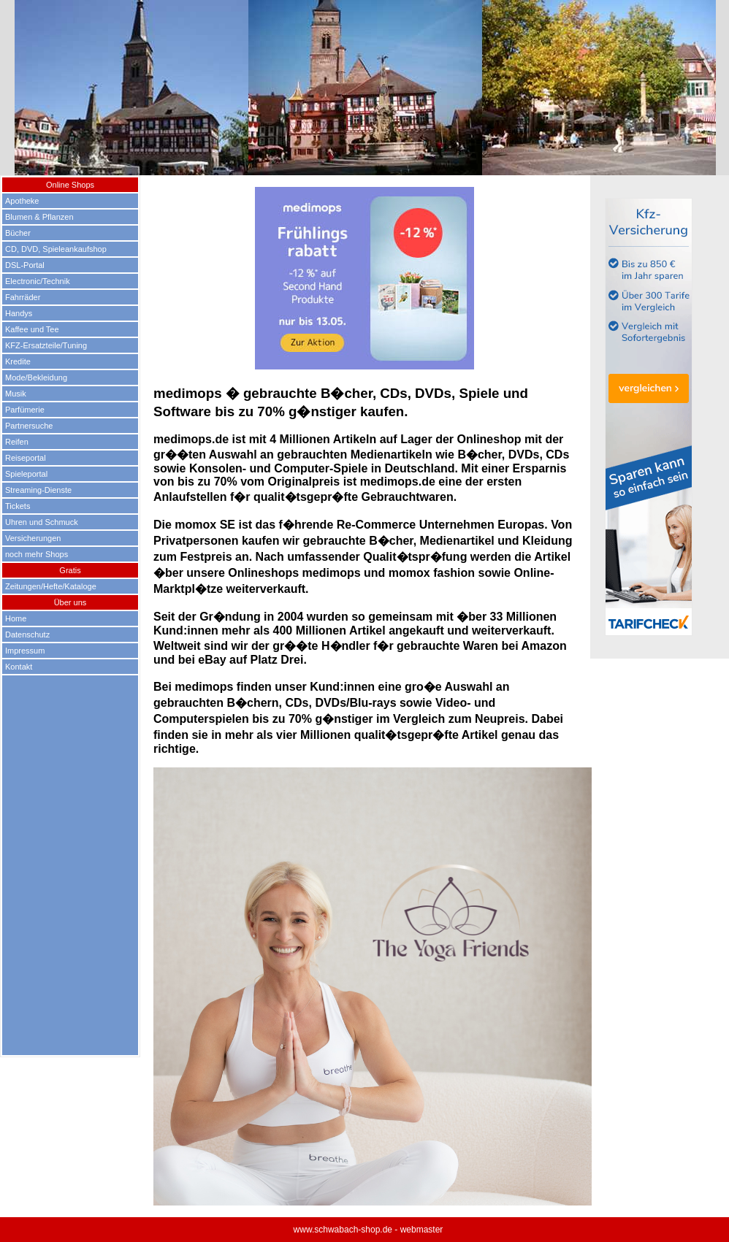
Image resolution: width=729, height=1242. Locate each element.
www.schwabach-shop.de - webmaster (368, 1229)
